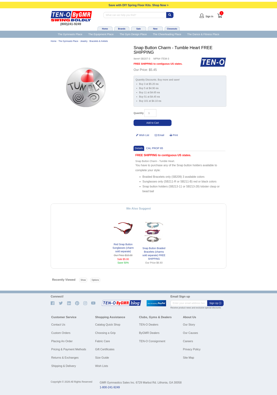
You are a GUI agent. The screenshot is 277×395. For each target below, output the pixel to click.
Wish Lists (101, 365)
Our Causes (190, 332)
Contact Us (58, 324)
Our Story (189, 324)
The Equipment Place (101, 34)
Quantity (139, 113)
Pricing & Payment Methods (68, 349)
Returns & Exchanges (65, 357)
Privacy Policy (192, 349)
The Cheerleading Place (167, 34)
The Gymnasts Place (70, 34)
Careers (188, 341)
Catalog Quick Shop (107, 324)
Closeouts (172, 29)
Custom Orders (60, 332)
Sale (138, 29)
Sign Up (215, 303)
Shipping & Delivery (63, 365)
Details (139, 148)
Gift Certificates (104, 349)
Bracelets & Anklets (99, 41)
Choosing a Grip (105, 332)
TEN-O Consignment (152, 341)
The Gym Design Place (133, 34)
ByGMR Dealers (149, 332)
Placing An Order (62, 341)
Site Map (188, 357)
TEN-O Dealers (148, 324)
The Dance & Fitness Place (203, 34)
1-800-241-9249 (110, 387)
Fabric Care (102, 341)
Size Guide (102, 357)
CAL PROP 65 (154, 148)
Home (105, 29)
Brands (121, 29)
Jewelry (83, 41)
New (155, 29)
